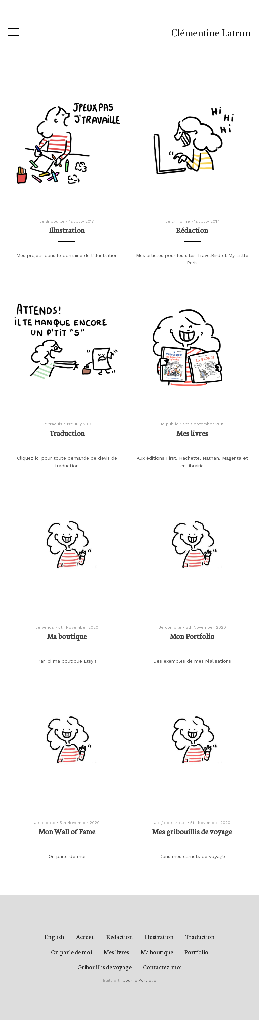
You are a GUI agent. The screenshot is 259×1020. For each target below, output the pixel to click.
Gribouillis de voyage (104, 966)
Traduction (200, 936)
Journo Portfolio (139, 980)
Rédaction (119, 936)
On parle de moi (71, 951)
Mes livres (116, 951)
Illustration (159, 936)
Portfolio (196, 951)
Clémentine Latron (211, 33)
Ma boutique (157, 951)
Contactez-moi (162, 966)
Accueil (85, 936)
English (54, 936)
